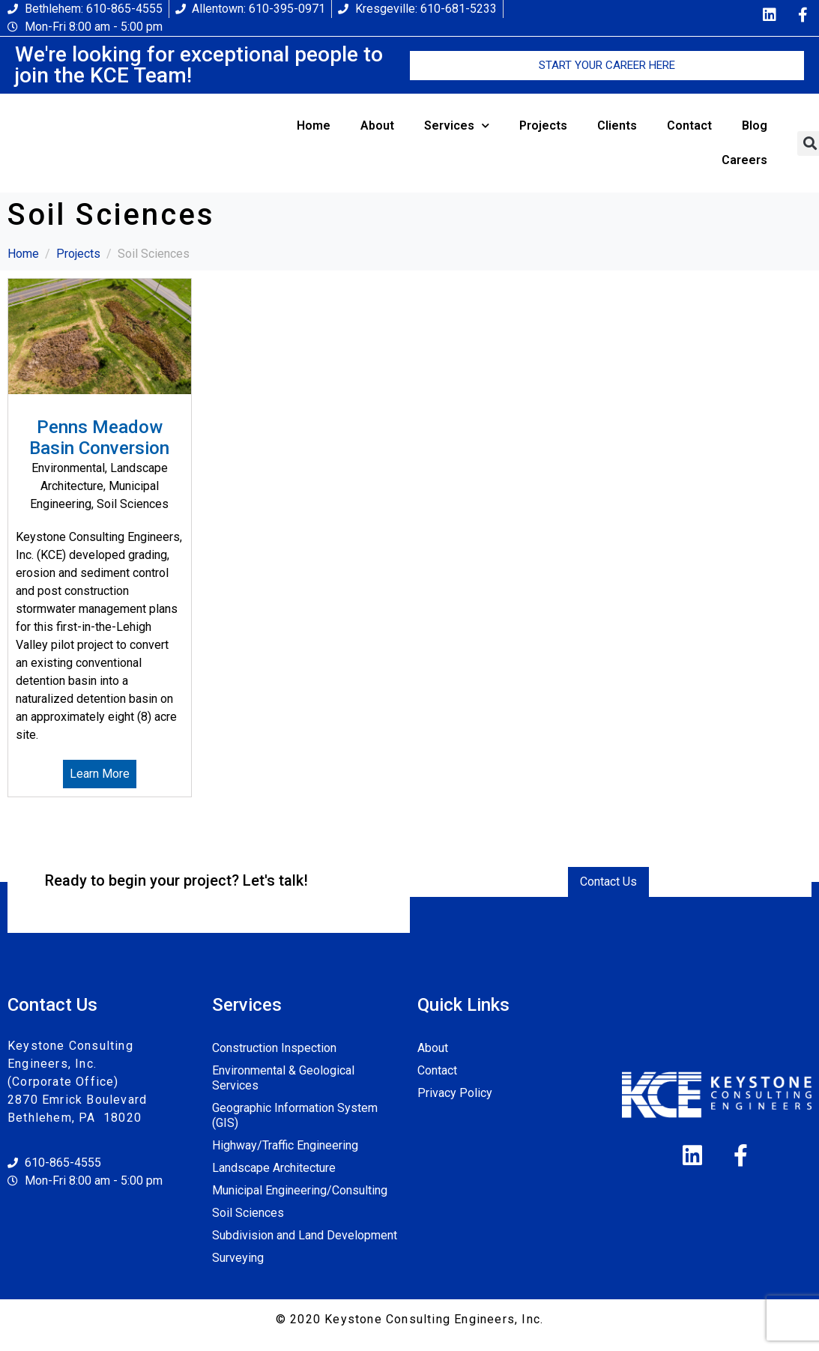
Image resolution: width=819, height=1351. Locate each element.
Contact (689, 125)
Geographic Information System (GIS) (295, 1115)
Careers (744, 160)
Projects (543, 125)
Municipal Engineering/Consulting (299, 1190)
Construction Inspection (274, 1048)
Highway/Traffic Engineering (285, 1145)
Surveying (238, 1258)
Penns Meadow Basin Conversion (99, 438)
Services (456, 125)
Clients (617, 125)
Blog (754, 125)
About (377, 125)
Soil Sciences (133, 504)
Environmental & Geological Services (283, 1077)
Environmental (68, 468)
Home (313, 125)
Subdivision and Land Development (304, 1235)
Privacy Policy (454, 1093)
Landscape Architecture (274, 1168)
